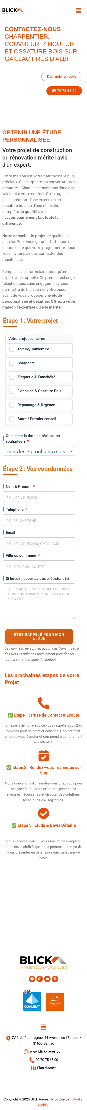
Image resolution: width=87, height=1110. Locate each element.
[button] (78, 11)
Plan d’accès (44, 1068)
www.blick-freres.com (43, 1051)
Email (10, 532)
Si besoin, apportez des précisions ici (37, 578)
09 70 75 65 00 (43, 1060)
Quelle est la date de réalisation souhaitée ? (33, 439)
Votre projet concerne (26, 338)
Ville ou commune (21, 555)
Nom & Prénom (19, 486)
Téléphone (15, 509)
